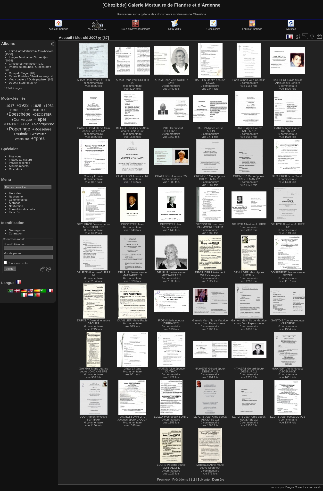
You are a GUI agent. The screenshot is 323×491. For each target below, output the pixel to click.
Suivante (204, 479)
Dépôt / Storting (19, 82)
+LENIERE (10, 124)
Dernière (218, 479)
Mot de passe (12, 253)
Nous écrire (174, 27)
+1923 (23, 105)
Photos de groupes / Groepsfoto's (30, 66)
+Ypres (38, 138)
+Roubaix (20, 134)
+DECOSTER (42, 114)
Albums (8, 43)
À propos (14, 202)
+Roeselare (41, 129)
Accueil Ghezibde (58, 27)
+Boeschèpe (18, 114)
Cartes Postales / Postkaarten (28, 76)
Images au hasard (20, 159)
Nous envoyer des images (136, 27)
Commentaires (18, 199)
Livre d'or (15, 212)
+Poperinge (18, 128)
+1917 (9, 105)
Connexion (16, 233)
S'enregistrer (17, 230)
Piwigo (288, 487)
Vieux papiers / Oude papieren (28, 79)
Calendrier (15, 169)
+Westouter (38, 134)
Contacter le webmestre (308, 487)
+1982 (24, 110)
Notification (16, 205)
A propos (291, 27)
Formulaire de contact (23, 209)
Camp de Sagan (19, 73)
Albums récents (19, 165)
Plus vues (15, 156)
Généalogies (213, 27)
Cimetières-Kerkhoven (23, 63)
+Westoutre (21, 139)
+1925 (36, 105)
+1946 (13, 110)
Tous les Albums (97, 28)
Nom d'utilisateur (14, 244)
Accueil (65, 37)
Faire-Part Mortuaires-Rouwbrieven (31, 50)
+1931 (48, 105)
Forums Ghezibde (252, 27)
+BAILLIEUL (39, 110)
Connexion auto (16, 263)
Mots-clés (15, 193)
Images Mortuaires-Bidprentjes (28, 57)
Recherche (16, 196)
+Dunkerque (21, 119)
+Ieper (40, 119)
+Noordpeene (43, 124)
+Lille (25, 124)
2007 (93, 37)
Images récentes (19, 162)
